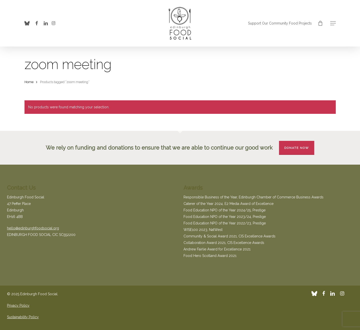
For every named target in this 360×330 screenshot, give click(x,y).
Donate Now (296, 148)
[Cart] (320, 23)
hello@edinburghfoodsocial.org (33, 228)
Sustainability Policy (23, 317)
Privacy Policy (18, 305)
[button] (333, 23)
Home (29, 82)
